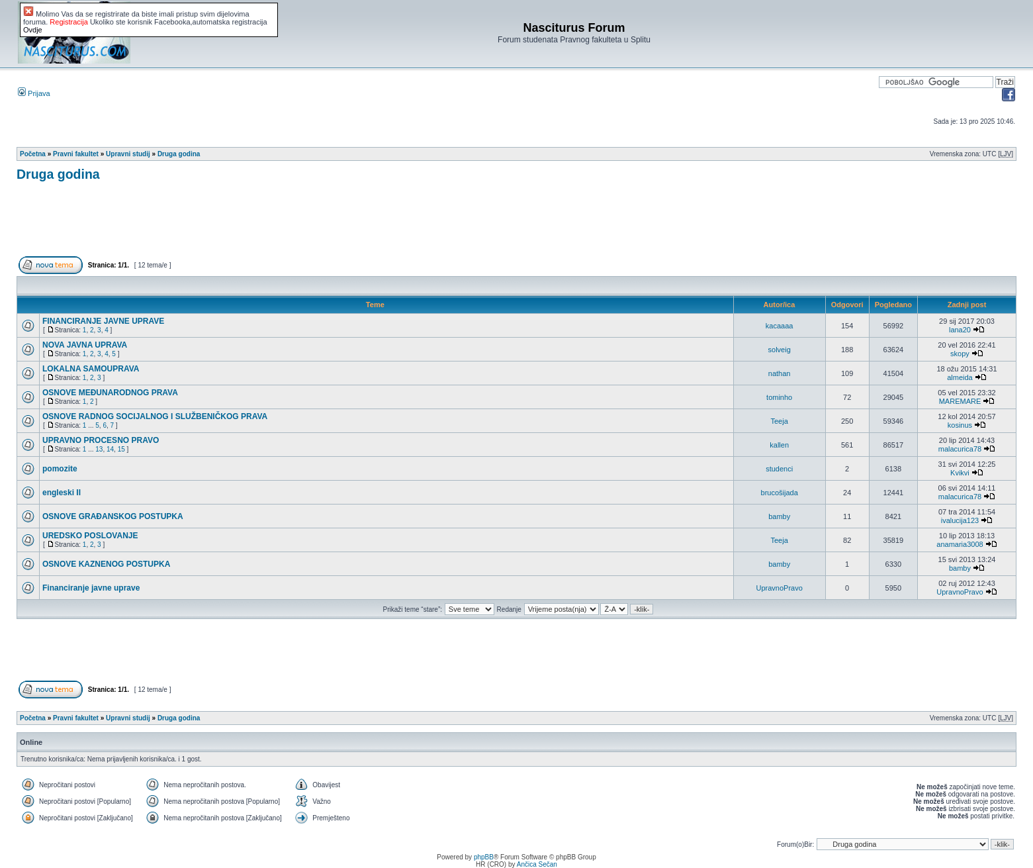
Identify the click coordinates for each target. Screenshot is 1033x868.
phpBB (484, 857)
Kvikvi (959, 473)
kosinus (960, 425)
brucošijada (779, 493)
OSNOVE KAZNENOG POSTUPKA (106, 564)
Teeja (779, 421)
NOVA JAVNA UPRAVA (84, 345)
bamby (779, 516)
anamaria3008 (959, 544)
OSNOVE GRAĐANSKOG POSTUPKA (112, 516)
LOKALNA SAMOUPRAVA (90, 368)
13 (99, 449)
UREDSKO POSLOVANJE (90, 535)
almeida (960, 377)
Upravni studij (128, 154)
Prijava (34, 93)
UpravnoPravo (779, 588)
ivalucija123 (960, 520)
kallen (779, 445)
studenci (779, 469)
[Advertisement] (257, 224)
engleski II (61, 492)
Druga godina (178, 154)
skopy (959, 354)
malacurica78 (959, 449)
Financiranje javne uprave (91, 588)
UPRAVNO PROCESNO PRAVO (100, 440)
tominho (779, 397)
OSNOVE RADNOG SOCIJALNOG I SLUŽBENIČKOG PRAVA (154, 416)
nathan (779, 373)
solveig (779, 350)
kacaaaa (779, 326)
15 (121, 449)
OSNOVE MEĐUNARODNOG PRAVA (110, 392)
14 (110, 449)
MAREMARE (960, 401)
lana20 (960, 330)
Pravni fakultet (76, 154)
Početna (33, 154)
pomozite (59, 468)
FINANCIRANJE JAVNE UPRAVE (103, 321)
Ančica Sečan (537, 864)
